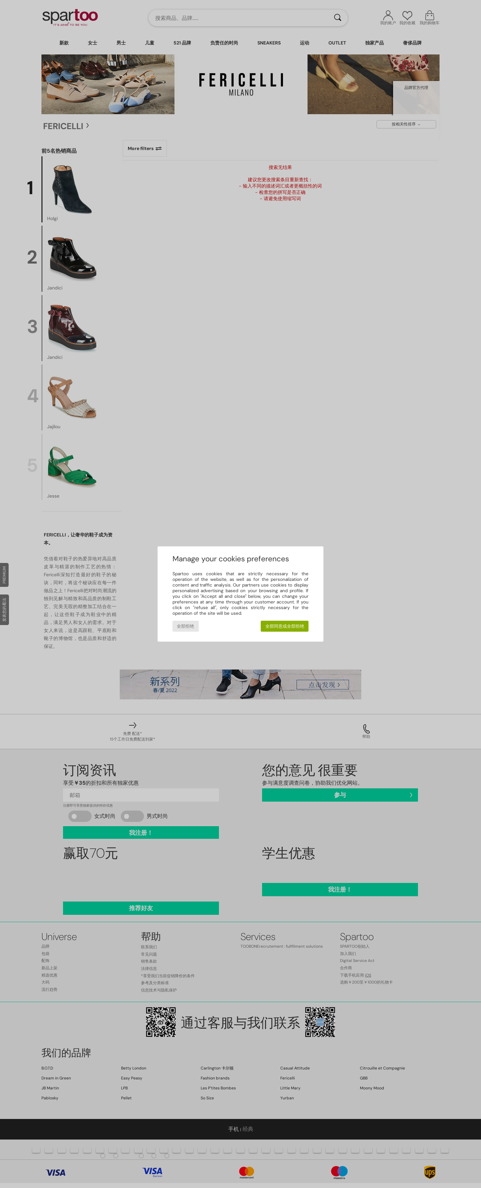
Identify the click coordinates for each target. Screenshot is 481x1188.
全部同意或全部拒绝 (284, 626)
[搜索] (337, 18)
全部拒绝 (185, 626)
